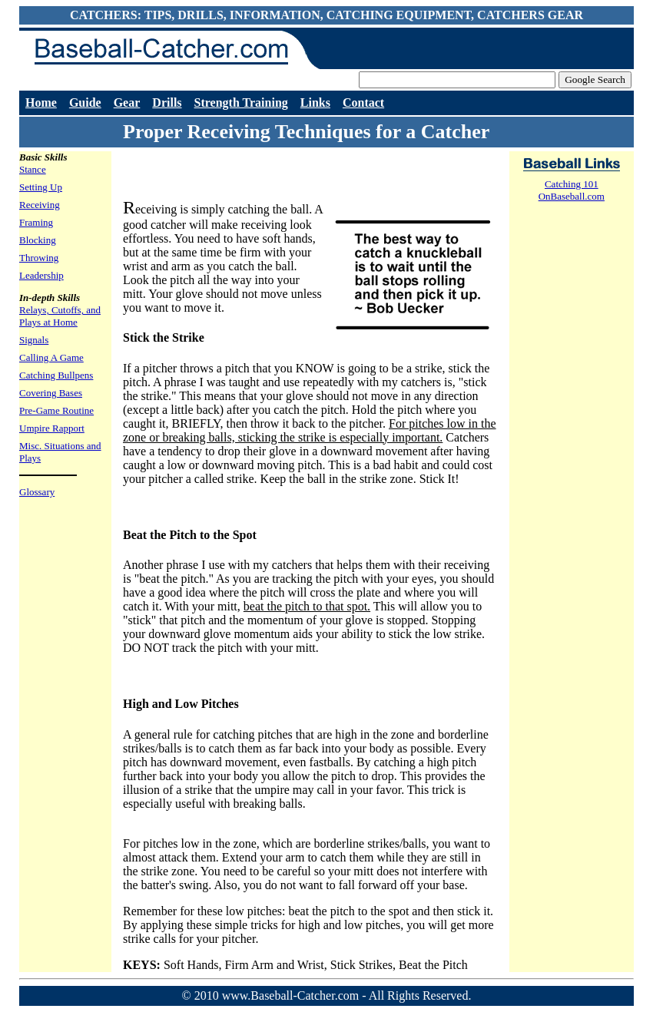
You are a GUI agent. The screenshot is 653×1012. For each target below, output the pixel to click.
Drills (166, 102)
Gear (127, 102)
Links (315, 102)
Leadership (41, 275)
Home (41, 102)
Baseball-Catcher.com (153, 50)
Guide (85, 102)
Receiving (39, 204)
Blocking (37, 240)
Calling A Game (51, 357)
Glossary (37, 492)
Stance (32, 169)
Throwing (38, 257)
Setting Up (40, 187)
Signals (33, 340)
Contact (363, 102)
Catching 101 (571, 184)
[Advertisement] (302, 174)
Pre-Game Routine (56, 410)
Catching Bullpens (56, 375)
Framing (36, 222)
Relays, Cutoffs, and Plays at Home (60, 316)
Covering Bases (50, 393)
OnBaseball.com (572, 196)
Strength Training (241, 102)
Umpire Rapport (52, 428)
